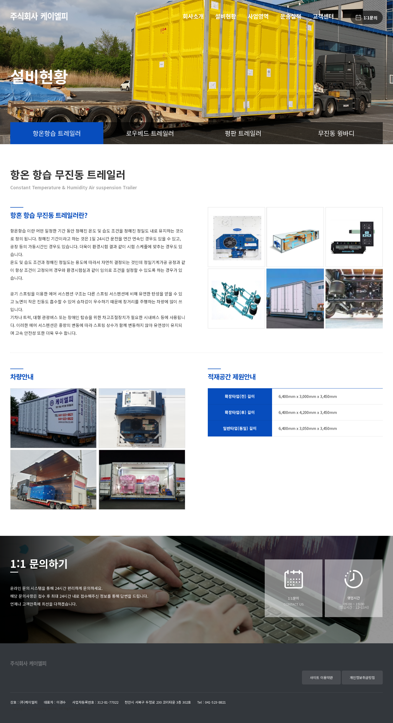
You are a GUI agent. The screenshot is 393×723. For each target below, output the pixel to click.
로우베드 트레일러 (150, 133)
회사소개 (193, 16)
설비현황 (225, 16)
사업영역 (258, 16)
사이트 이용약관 (321, 677)
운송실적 (290, 16)
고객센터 (323, 16)
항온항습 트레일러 (57, 133)
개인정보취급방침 (362, 677)
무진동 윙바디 (336, 133)
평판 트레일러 (243, 133)
